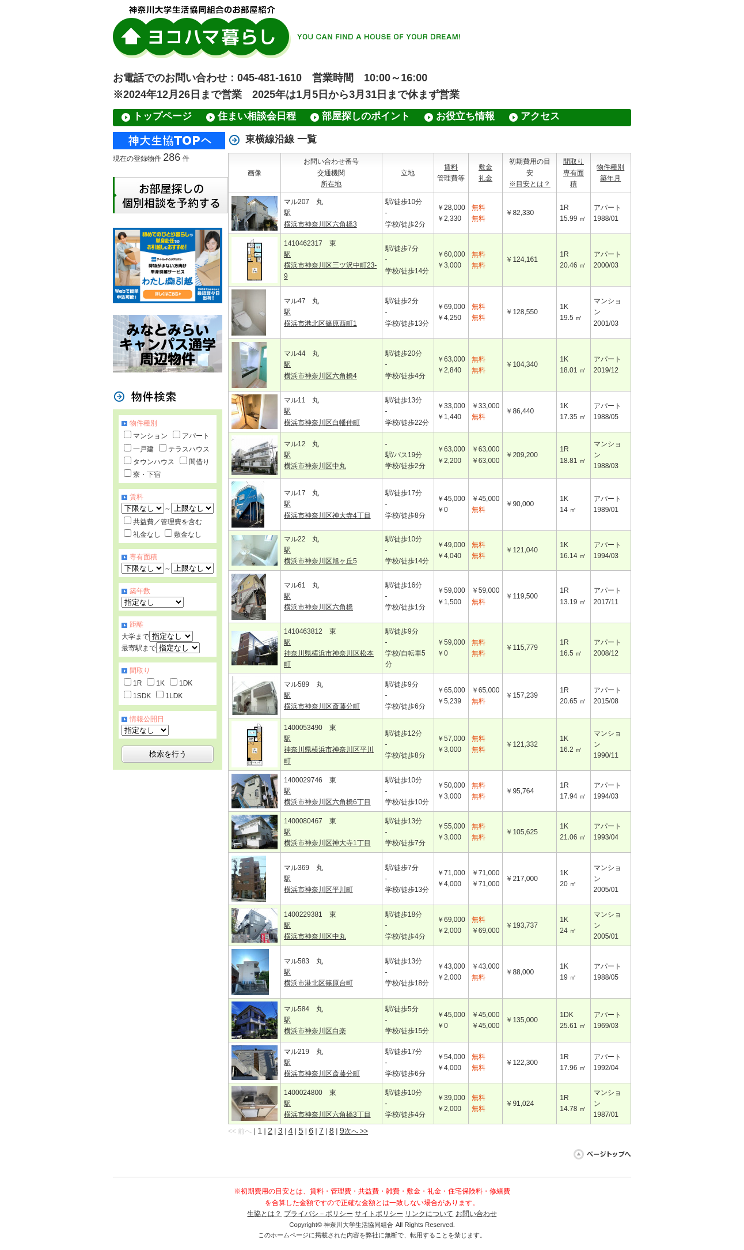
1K (160, 683)
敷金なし (188, 534)
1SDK (142, 696)
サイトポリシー (379, 1214)
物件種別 (610, 167)
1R (137, 683)
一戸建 (143, 449)
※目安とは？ (530, 184)
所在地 (331, 184)
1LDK (174, 696)
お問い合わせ (476, 1214)
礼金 (485, 178)
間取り (573, 161)
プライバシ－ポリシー (318, 1214)
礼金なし (147, 534)
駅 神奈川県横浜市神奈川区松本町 (329, 653)
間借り (199, 462)
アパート (196, 436)
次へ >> (356, 1131)
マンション (150, 436)
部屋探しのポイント (366, 116)
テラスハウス (189, 449)
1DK (185, 683)
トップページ (162, 116)
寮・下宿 (147, 474)
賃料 (451, 167)
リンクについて (429, 1214)
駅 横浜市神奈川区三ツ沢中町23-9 (330, 265)
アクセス (540, 116)
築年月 (610, 178)
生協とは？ (264, 1214)
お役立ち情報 (465, 116)
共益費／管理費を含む (167, 522)
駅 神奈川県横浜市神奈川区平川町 (329, 750)
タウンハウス (153, 462)
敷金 (485, 167)
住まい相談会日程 (257, 116)
